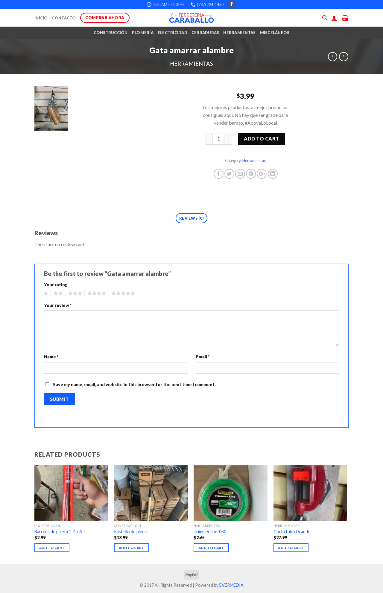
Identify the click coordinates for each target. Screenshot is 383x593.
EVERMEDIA (231, 585)
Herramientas (239, 32)
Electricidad (172, 32)
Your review (58, 305)
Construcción (111, 32)
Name (51, 356)
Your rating (56, 284)
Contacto (64, 18)
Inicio (41, 18)
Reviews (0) (191, 218)
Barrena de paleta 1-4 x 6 (58, 531)
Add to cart (261, 138)
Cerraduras (205, 32)
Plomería (142, 32)
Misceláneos (275, 32)
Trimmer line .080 (210, 531)
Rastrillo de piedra (131, 531)
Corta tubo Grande (291, 531)
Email (202, 356)
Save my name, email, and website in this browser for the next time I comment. (134, 384)
